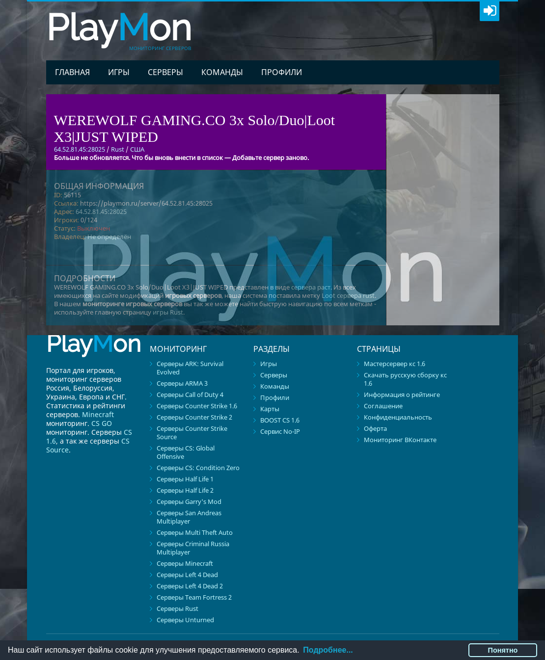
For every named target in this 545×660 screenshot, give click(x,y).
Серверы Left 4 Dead (187, 574)
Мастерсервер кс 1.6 (394, 363)
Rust (117, 149)
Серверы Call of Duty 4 (190, 394)
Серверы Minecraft (185, 563)
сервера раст (310, 287)
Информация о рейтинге (402, 394)
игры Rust (168, 312)
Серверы (165, 72)
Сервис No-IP (280, 431)
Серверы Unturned (185, 619)
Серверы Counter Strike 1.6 (197, 405)
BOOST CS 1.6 (280, 420)
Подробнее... (328, 650)
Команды (222, 72)
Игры (119, 72)
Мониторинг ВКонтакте (400, 439)
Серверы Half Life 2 (185, 490)
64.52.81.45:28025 (101, 211)
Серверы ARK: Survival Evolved (190, 367)
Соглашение (383, 405)
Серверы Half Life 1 (185, 479)
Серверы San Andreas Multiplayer (189, 517)
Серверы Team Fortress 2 (194, 597)
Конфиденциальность (398, 417)
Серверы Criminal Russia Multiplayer (193, 547)
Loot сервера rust (348, 295)
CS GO (101, 423)
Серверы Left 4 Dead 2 (190, 585)
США (137, 149)
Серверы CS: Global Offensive (186, 452)
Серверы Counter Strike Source (192, 432)
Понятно (503, 650)
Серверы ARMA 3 (182, 383)
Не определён (109, 236)
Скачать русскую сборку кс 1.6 (405, 379)
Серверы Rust (177, 608)
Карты (269, 408)
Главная (72, 72)
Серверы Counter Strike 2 (194, 417)
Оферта (375, 428)
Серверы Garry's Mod (189, 501)
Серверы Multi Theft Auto (195, 532)
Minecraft (98, 414)
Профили (281, 72)
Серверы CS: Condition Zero (198, 467)
